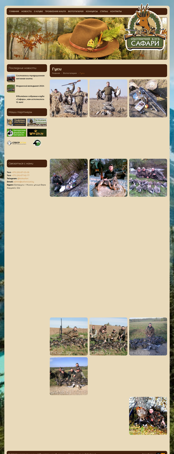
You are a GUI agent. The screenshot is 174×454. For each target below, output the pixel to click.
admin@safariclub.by (24, 182)
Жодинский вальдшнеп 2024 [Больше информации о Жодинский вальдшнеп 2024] (30, 86)
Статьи (104, 11)
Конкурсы (92, 11)
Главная (14, 11)
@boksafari (23, 178)
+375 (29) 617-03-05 (20, 172)
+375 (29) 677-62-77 (20, 175)
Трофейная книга (55, 11)
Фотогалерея (76, 11)
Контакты (116, 11)
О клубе (38, 11)
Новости (26, 11)
